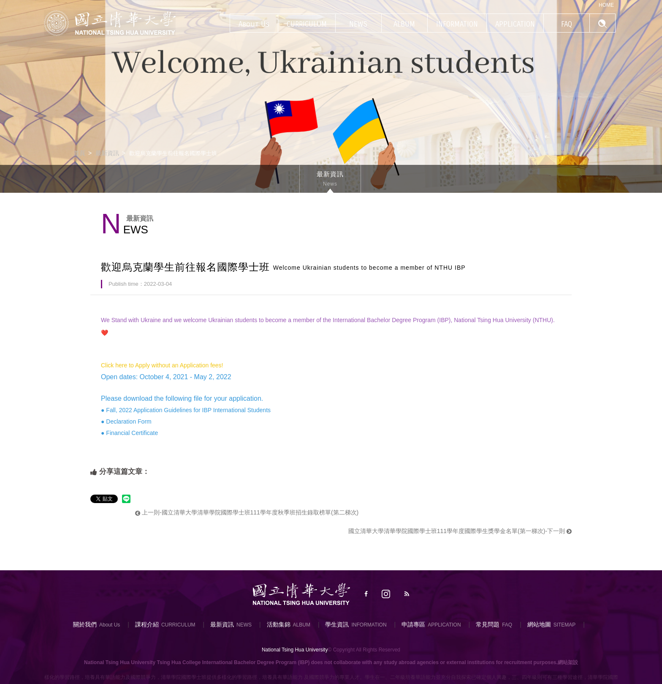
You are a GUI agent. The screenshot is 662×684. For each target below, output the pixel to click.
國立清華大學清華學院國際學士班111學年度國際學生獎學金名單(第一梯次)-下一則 (460, 531)
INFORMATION (368, 625)
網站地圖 (539, 624)
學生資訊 (337, 624)
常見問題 (487, 624)
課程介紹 (147, 624)
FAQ (507, 625)
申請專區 (413, 624)
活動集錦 (278, 624)
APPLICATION (444, 625)
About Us (109, 625)
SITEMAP (564, 625)
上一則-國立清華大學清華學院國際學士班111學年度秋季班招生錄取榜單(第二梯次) (246, 512)
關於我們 (85, 624)
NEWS (244, 625)
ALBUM (301, 625)
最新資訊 (107, 153)
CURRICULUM (178, 625)
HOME (606, 5)
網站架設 (568, 662)
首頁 (79, 153)
